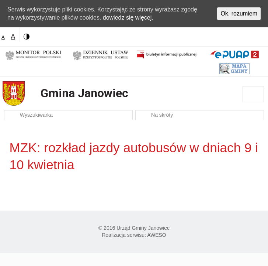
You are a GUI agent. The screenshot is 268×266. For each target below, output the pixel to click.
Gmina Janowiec (84, 93)
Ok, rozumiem (238, 13)
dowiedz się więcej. (128, 17)
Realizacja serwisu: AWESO (134, 235)
